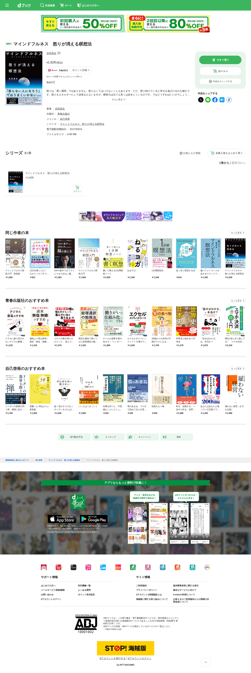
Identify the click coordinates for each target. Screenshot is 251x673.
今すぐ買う (223, 59)
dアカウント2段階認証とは (149, 594)
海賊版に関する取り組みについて (152, 599)
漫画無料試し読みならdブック (17, 460)
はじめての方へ (48, 585)
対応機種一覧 (84, 585)
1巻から (224, 163)
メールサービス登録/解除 (53, 590)
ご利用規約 (141, 585)
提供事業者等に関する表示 (185, 585)
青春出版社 (63, 113)
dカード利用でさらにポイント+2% (63, 76)
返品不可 (51, 82)
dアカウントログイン (51, 599)
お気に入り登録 (191, 153)
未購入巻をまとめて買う (229, 153)
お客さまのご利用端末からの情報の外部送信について (191, 600)
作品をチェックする (222, 81)
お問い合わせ (47, 594)
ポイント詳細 (79, 70)
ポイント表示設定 (86, 594)
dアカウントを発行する (113, 658)
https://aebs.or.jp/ (113, 629)
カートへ (223, 71)
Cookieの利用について (184, 594)
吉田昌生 (51, 53)
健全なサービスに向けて (184, 590)
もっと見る (236, 232)
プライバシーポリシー (146, 590)
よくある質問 (84, 590)
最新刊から (239, 163)
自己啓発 (65, 118)
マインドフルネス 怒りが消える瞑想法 (47, 173)
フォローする (59, 53)
